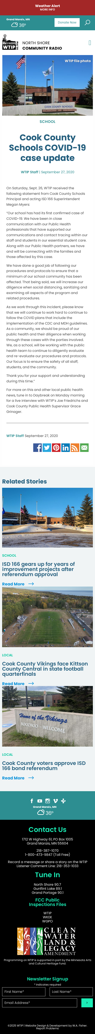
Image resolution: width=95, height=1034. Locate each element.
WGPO (47, 921)
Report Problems (47, 1028)
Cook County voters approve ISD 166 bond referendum (44, 766)
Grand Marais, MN (18, 19)
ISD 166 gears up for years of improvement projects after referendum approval (38, 569)
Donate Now (67, 22)
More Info (47, 9)
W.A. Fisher (79, 1025)
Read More (18, 584)
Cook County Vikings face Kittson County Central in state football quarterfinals (45, 669)
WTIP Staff (29, 172)
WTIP (47, 913)
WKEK (47, 917)
